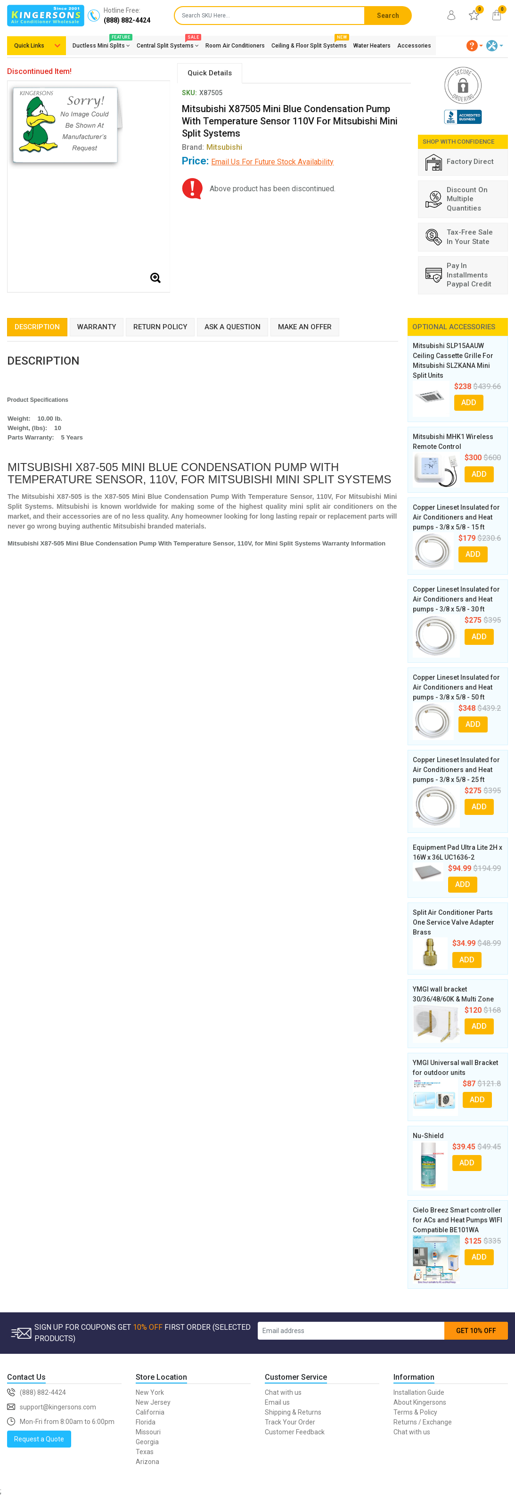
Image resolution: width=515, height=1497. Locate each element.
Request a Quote (39, 1439)
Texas (145, 1452)
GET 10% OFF (476, 1330)
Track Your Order (290, 1422)
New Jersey (153, 1402)
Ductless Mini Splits (101, 44)
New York (150, 1392)
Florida (145, 1422)
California (150, 1412)
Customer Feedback (295, 1432)
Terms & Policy (415, 1412)
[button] (474, 45)
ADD (468, 402)
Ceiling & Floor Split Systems (309, 44)
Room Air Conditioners (235, 45)
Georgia (147, 1442)
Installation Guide (418, 1392)
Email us (277, 1402)
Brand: (212, 147)
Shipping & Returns (293, 1412)
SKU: (189, 93)
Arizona (147, 1461)
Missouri (148, 1432)
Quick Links (29, 45)
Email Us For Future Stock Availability (272, 161)
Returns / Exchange (422, 1422)
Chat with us (283, 1392)
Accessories (414, 45)
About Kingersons (419, 1402)
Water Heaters (372, 45)
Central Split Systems (168, 44)
